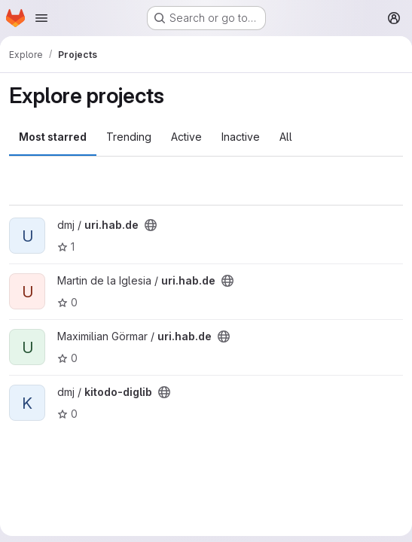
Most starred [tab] (53, 136)
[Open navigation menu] (41, 18)
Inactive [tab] (240, 136)
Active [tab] (186, 136)
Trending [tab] (128, 136)
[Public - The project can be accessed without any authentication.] (151, 225)
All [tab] (285, 136)
